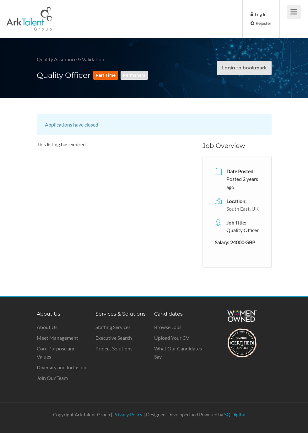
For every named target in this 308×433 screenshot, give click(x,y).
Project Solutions (113, 348)
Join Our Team (52, 378)
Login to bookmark (244, 68)
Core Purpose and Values (56, 352)
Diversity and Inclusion (61, 367)
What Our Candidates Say (178, 352)
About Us (47, 327)
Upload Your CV (171, 338)
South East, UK (242, 209)
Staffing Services (113, 327)
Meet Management (57, 338)
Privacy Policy (128, 414)
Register (261, 23)
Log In (259, 14)
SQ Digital (235, 414)
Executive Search (113, 338)
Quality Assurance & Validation (71, 59)
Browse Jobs (167, 327)
